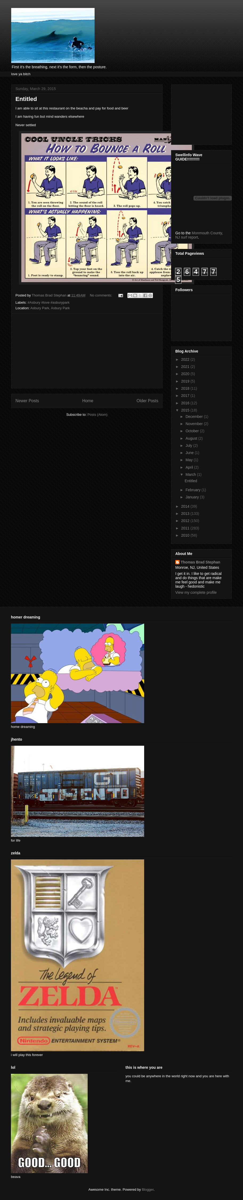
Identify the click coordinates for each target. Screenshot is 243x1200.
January (192, 497)
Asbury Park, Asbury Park (50, 308)
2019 (186, 381)
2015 (186, 410)
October (192, 431)
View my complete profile (196, 592)
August (191, 438)
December (194, 416)
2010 (186, 535)
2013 (186, 513)
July (189, 445)
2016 (186, 403)
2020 (186, 374)
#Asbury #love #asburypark (49, 302)
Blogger (147, 1189)
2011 (186, 528)
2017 (186, 395)
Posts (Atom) (97, 415)
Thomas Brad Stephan (200, 562)
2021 (186, 366)
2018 (186, 388)
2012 (186, 521)
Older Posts (147, 400)
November (194, 424)
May (189, 460)
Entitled (26, 99)
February (193, 490)
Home (88, 400)
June (190, 453)
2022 (186, 359)
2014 (186, 506)
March (191, 474)
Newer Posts (27, 400)
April (189, 467)
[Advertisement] (87, 351)
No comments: (101, 295)
